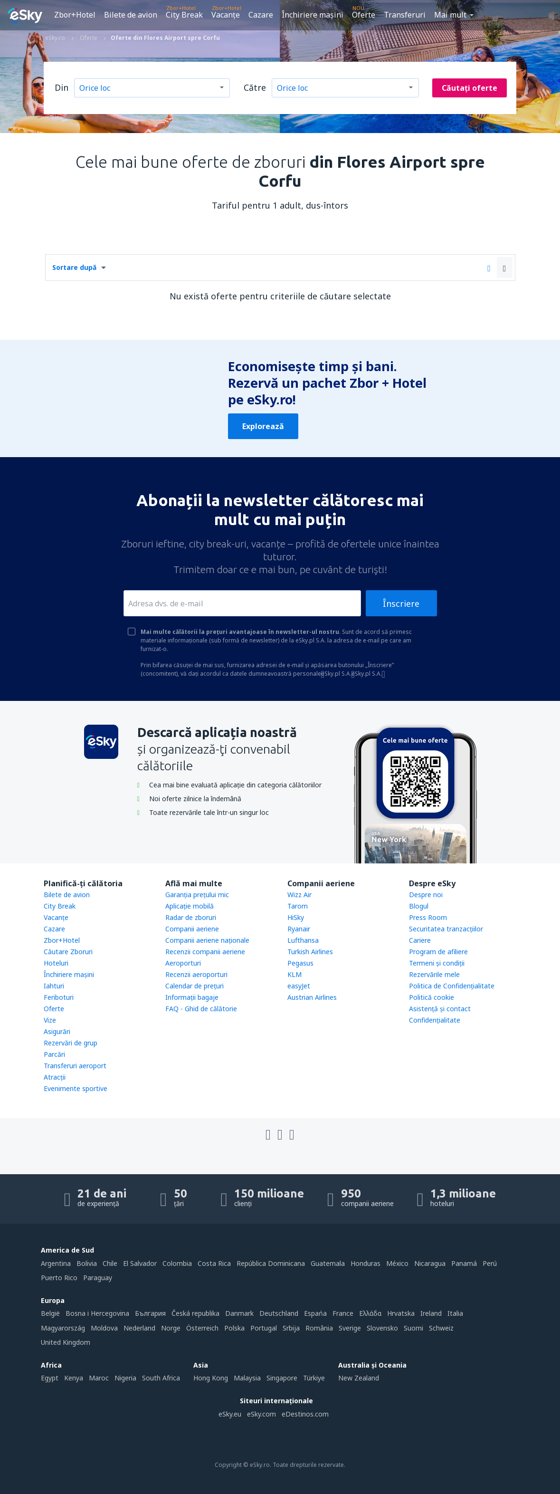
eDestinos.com (305, 1413)
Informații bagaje (191, 997)
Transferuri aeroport (75, 1065)
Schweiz (441, 1327)
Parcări (54, 1054)
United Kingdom (65, 1342)
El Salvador (140, 1263)
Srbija (291, 1327)
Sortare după (74, 267)
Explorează (263, 426)
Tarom (297, 905)
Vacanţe (225, 15)
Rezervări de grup (70, 1042)
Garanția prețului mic (197, 894)
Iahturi (54, 985)
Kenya (73, 1377)
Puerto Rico (59, 1277)
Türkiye (314, 1377)
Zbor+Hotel (74, 15)
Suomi (413, 1327)
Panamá (464, 1263)
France (342, 1313)
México (397, 1263)
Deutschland (278, 1313)
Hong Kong (210, 1377)
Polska (234, 1327)
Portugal (263, 1327)
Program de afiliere (438, 951)
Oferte (363, 15)
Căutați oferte (469, 88)
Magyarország (63, 1327)
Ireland (431, 1313)
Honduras (365, 1263)
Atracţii (55, 1077)
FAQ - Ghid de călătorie (201, 1008)
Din (61, 87)
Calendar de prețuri (194, 985)
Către (255, 87)
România (319, 1327)
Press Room (428, 917)
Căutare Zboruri (68, 951)
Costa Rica (214, 1263)
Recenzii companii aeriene (205, 951)
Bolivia (86, 1263)
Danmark (239, 1313)
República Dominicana (271, 1263)
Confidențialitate (434, 1020)
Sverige (350, 1327)
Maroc (99, 1377)
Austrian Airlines (312, 997)
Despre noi (426, 894)
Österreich (202, 1327)
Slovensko (382, 1327)
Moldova (104, 1327)
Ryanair (298, 928)
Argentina (56, 1263)
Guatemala (328, 1263)
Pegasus (300, 962)
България (150, 1313)
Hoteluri (56, 962)
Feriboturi (59, 997)
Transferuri (405, 15)
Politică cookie (431, 997)
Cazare (260, 15)
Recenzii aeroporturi (196, 974)
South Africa (161, 1377)
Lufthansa (303, 940)
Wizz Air (299, 894)
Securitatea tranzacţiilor (446, 928)
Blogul (418, 905)
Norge (170, 1327)
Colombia (177, 1263)
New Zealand (358, 1377)
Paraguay (97, 1277)
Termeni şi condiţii (437, 962)
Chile (110, 1263)
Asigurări (57, 1031)
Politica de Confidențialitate (451, 985)
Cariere (420, 940)
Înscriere (401, 603)
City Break (184, 15)
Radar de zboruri (190, 917)
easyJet (298, 985)
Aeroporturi (183, 962)
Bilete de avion (130, 15)
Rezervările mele (434, 974)
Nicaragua (430, 1263)
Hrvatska (401, 1313)
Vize (50, 1020)
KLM (294, 974)
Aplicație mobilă (189, 905)
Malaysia (247, 1377)
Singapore (281, 1377)
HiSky (295, 917)
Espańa (315, 1313)
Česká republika (195, 1313)
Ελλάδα (370, 1313)
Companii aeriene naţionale (207, 940)
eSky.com (261, 1413)
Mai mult (450, 15)
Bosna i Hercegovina (97, 1313)
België (50, 1313)
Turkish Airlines (310, 951)
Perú (490, 1263)
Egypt (49, 1377)
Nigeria (125, 1377)
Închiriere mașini (312, 15)
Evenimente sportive (75, 1088)
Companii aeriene (192, 928)
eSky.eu (229, 1413)
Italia (455, 1313)
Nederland (139, 1327)
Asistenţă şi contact (440, 1008)
